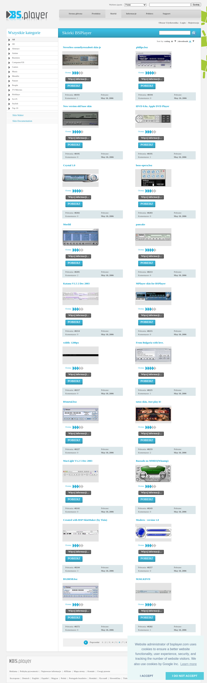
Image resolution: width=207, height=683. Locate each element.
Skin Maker (18, 115)
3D (13, 44)
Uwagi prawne (103, 671)
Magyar (54, 678)
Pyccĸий (103, 678)
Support (166, 13)
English (35, 678)
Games (15, 67)
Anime (15, 53)
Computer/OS (18, 62)
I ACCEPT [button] (146, 675)
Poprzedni (94, 642)
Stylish (15, 103)
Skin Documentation (22, 121)
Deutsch (25, 678)
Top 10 (15, 108)
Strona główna (75, 13)
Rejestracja (193, 22)
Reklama (13, 671)
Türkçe (126, 678)
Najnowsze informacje (51, 671)
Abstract (15, 48)
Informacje (131, 13)
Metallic (15, 76)
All (13, 39)
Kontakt (90, 671)
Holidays (16, 94)
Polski (63, 678)
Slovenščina (115, 678)
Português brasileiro (77, 678)
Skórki (113, 13)
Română (93, 678)
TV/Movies (17, 90)
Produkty (96, 13)
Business (16, 58)
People (15, 85)
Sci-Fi (14, 99)
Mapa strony (79, 671)
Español (45, 678)
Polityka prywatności (29, 671)
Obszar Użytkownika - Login (172, 22)
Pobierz (149, 13)
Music (15, 71)
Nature (15, 80)
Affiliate (67, 671)
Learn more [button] (188, 664)
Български (15, 678)
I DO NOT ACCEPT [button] (184, 675)
